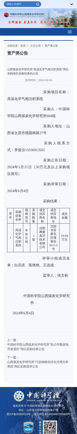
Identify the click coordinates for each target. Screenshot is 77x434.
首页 (23, 45)
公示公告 (35, 45)
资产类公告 (51, 45)
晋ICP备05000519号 (19, 414)
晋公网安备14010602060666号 (52, 414)
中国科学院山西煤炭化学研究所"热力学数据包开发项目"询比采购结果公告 (38, 347)
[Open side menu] (69, 31)
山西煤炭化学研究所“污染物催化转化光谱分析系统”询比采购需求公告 (38, 364)
